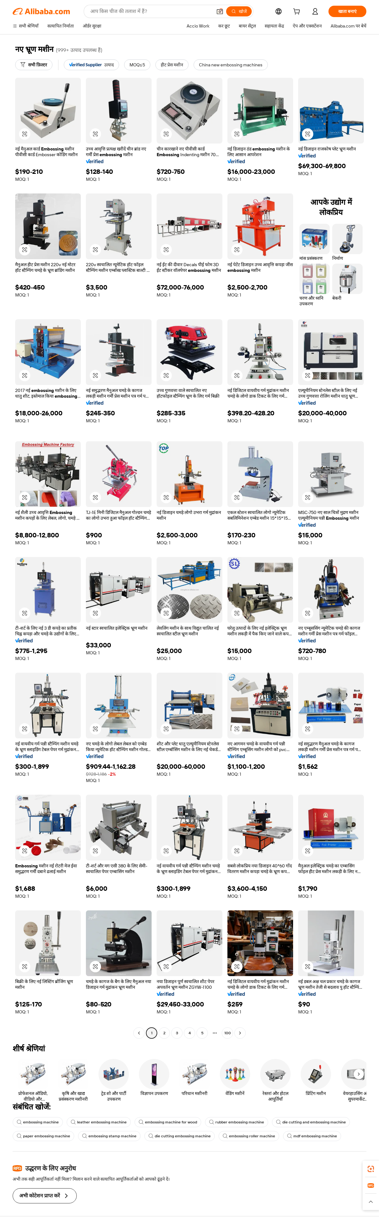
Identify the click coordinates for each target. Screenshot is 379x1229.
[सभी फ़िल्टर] (33, 64)
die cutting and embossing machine (311, 1122)
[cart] (298, 12)
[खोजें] (239, 11)
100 (227, 1033)
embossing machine (38, 1122)
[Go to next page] (240, 1033)
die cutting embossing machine (179, 1136)
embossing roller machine (249, 1136)
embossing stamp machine (109, 1136)
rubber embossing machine (236, 1122)
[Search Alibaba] (150, 11)
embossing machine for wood (168, 1122)
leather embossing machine (99, 1122)
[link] (371, 1169)
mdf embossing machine (312, 1136)
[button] (220, 11)
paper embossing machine (43, 1136)
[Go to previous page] (139, 1033)
